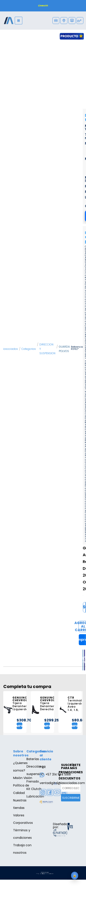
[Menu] (18, 20)
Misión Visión (22, 778)
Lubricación (35, 796)
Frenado (32, 781)
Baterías (32, 759)
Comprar (24, 726)
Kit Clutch (33, 789)
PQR (43, 767)
